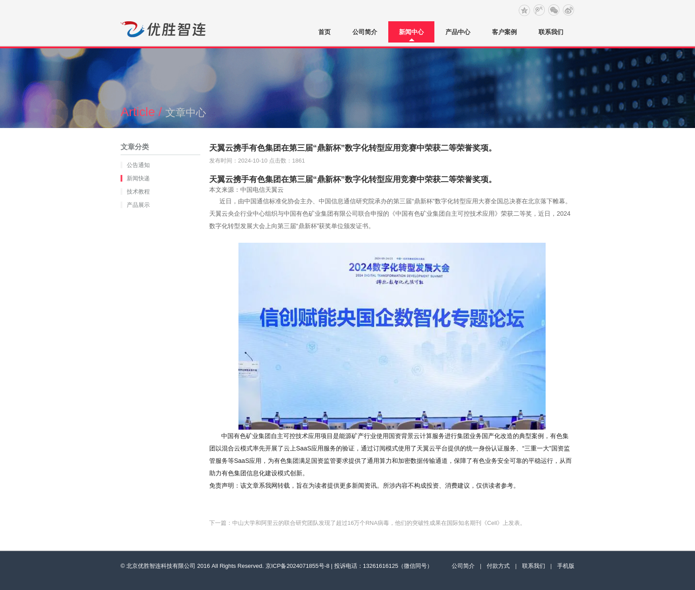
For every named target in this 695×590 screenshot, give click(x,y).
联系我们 (551, 31)
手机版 (565, 566)
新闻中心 (411, 31)
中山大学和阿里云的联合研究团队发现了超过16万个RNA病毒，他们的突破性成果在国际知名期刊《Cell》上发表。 (379, 523)
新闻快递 (138, 178)
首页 (324, 31)
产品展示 (138, 205)
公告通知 (138, 165)
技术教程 (138, 191)
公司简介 (364, 31)
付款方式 (498, 566)
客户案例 (504, 31)
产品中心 (457, 31)
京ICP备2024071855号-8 (298, 566)
